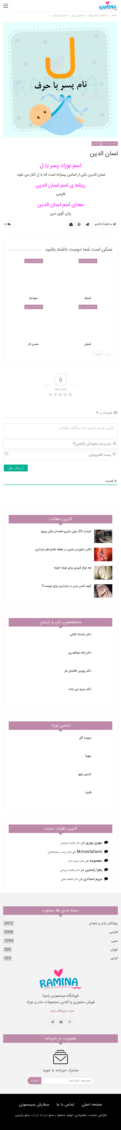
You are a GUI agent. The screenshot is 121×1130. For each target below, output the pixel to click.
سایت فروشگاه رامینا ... (60, 1011)
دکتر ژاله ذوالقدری (79, 652)
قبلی (108, 354)
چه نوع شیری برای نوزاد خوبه (72, 567)
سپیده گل (85, 738)
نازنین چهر (84, 774)
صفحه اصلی (92, 1104)
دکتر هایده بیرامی (71, 843)
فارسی (96, 143)
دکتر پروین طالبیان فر (78, 671)
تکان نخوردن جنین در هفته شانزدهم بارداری (63, 549)
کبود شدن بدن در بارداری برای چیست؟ (66, 586)
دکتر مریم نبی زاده (80, 689)
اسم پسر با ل (109, 143)
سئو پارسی (22, 1115)
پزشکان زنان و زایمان (103, 923)
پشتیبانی (81, 1115)
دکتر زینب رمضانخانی (60, 852)
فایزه (88, 792)
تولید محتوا (65, 1115)
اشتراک (34, 1080)
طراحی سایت (98, 1115)
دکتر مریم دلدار (76, 861)
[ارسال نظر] (16, 468)
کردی (114, 958)
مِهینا (88, 756)
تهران (114, 949)
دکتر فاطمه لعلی (69, 879)
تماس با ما (65, 1104)
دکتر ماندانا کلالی (80, 634)
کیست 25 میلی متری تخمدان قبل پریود (65, 531)
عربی (114, 941)
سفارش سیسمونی (34, 1104)
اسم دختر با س (88, 261)
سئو (51, 1115)
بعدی (97, 354)
